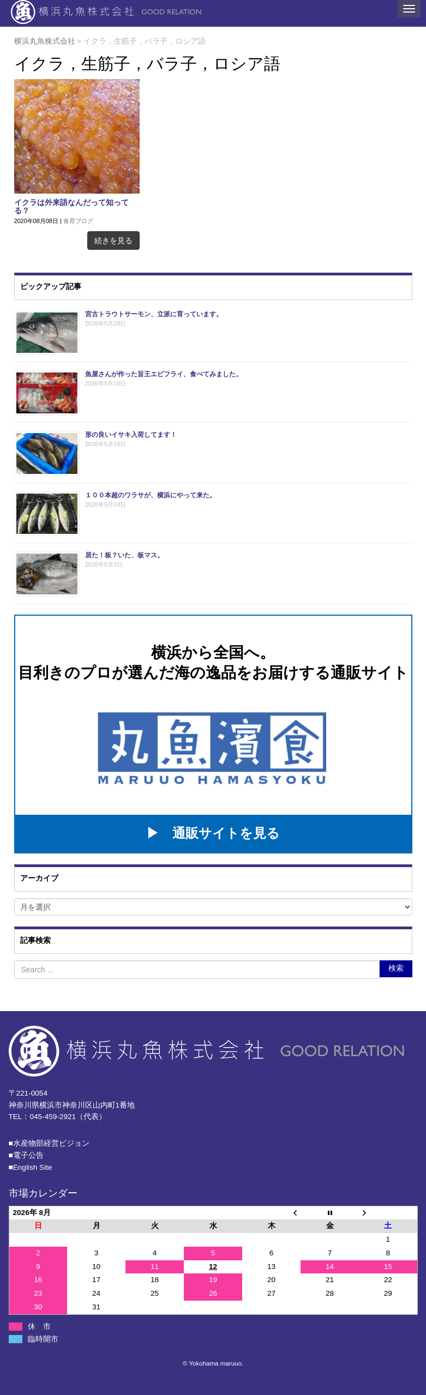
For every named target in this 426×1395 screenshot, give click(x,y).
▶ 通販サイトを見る (213, 833)
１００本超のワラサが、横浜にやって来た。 (150, 495)
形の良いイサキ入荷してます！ (131, 434)
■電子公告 (26, 1155)
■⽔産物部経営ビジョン (49, 1143)
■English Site (30, 1167)
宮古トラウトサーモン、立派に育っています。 (154, 314)
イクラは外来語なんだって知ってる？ (71, 207)
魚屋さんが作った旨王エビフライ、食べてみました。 (163, 374)
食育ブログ (78, 221)
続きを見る (113, 240)
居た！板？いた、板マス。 (124, 555)
